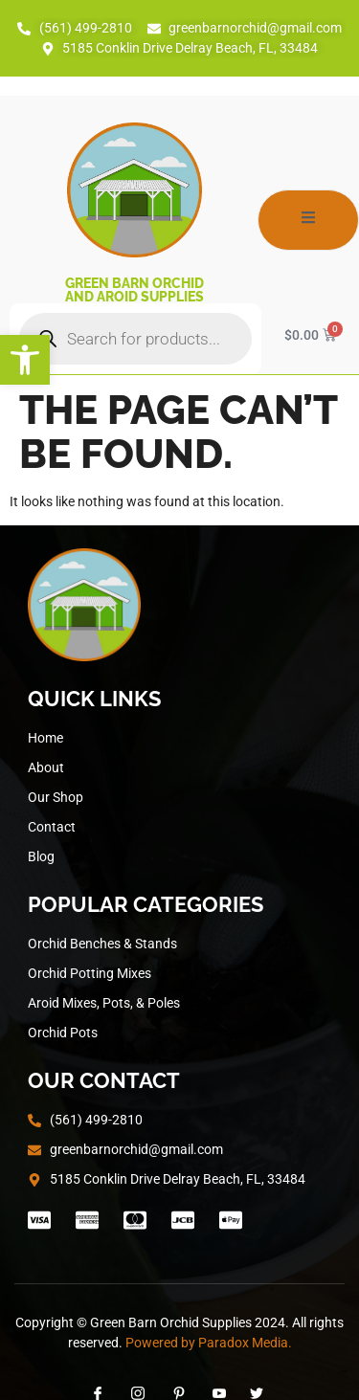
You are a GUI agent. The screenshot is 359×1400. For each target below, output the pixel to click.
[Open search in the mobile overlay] (135, 338)
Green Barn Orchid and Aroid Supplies (134, 290)
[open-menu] (308, 220)
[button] (25, 360)
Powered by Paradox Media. (208, 1342)
